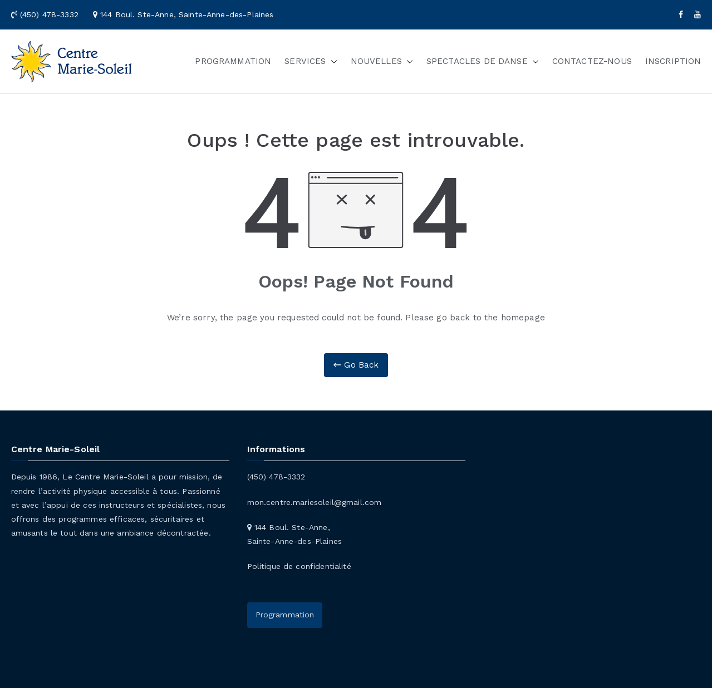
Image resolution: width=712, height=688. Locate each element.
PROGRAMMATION (233, 61)
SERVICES (310, 61)
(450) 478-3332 (276, 476)
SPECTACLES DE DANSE (482, 61)
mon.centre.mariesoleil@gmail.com (314, 502)
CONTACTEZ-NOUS (592, 61)
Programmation (285, 614)
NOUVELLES (382, 61)
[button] (331, 61)
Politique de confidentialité (299, 566)
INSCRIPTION (673, 61)
